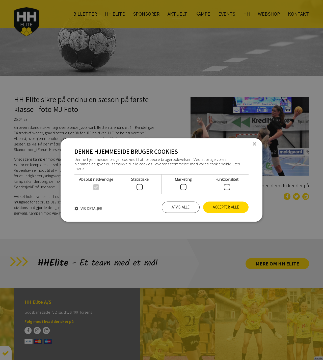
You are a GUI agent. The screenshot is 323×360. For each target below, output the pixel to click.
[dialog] (161, 180)
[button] (88, 208)
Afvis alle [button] (181, 207)
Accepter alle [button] (226, 207)
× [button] (254, 144)
